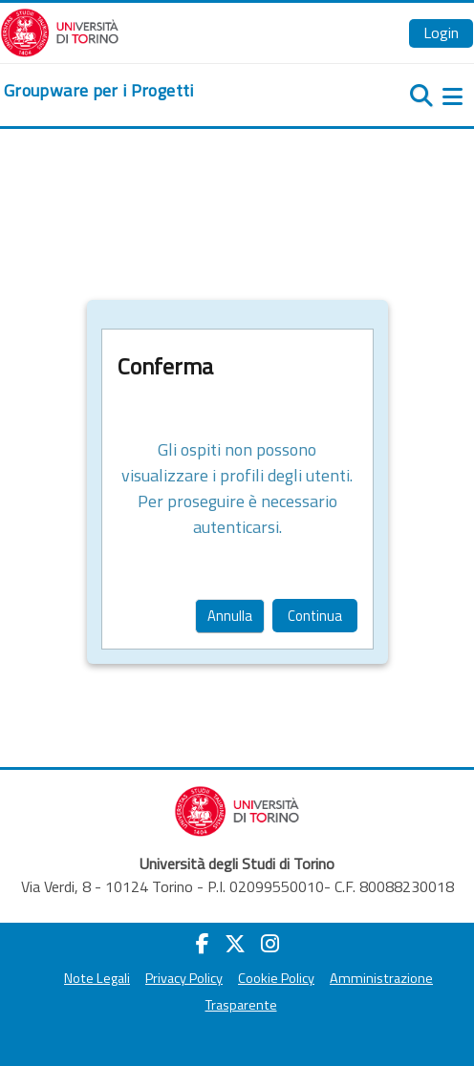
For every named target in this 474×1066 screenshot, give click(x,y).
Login (441, 32)
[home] (99, 90)
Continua (315, 616)
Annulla (229, 616)
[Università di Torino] (59, 30)
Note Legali (97, 978)
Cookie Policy (276, 978)
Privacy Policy (184, 978)
